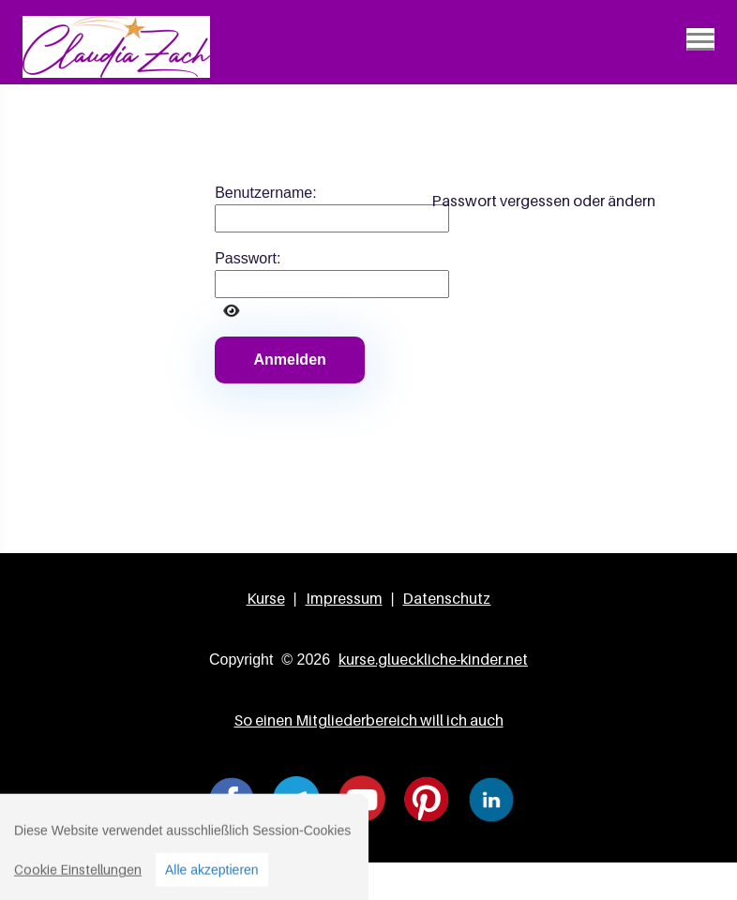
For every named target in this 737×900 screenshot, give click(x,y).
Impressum (344, 598)
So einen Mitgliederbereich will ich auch (369, 720)
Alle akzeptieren (212, 880)
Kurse (266, 598)
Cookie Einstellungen (78, 880)
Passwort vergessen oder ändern (543, 200)
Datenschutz (446, 598)
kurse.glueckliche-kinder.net (433, 659)
